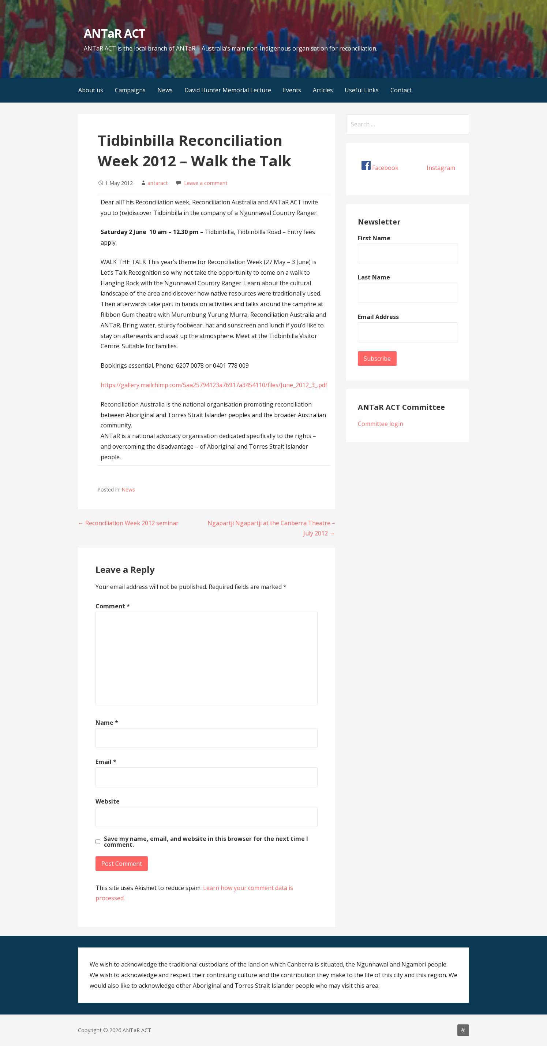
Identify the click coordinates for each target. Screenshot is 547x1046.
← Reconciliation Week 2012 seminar (128, 523)
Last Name (374, 277)
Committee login (380, 424)
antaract (157, 182)
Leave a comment (206, 182)
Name (106, 723)
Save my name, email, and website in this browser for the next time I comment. (206, 841)
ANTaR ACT (114, 33)
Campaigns (130, 90)
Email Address (378, 317)
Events (292, 90)
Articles (323, 90)
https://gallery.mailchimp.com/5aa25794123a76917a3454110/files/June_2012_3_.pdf (214, 385)
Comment (112, 606)
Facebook (385, 168)
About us (90, 90)
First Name (374, 238)
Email (105, 762)
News (165, 90)
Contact (401, 90)
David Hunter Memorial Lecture (227, 90)
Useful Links (362, 90)
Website (107, 801)
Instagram (441, 168)
